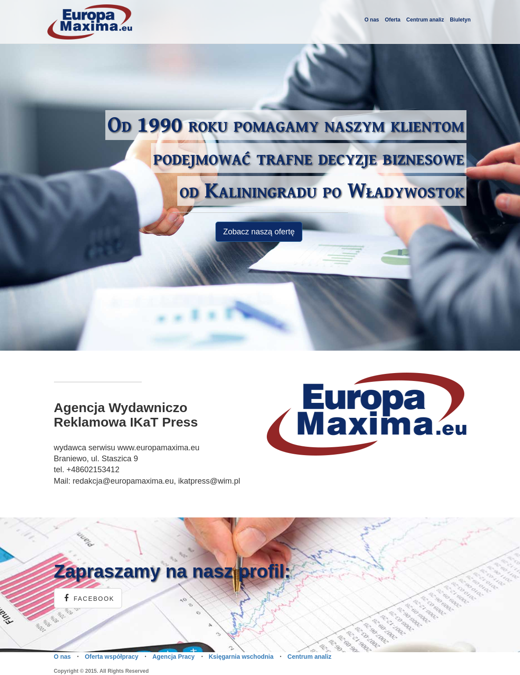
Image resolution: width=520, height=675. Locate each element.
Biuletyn (460, 20)
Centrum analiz (425, 20)
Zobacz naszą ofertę (258, 231)
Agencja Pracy (173, 656)
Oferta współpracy (111, 656)
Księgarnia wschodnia (240, 656)
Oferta (392, 20)
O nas (371, 20)
